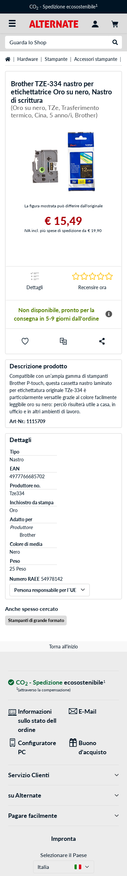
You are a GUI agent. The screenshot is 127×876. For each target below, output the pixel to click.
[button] (25, 341)
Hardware (27, 59)
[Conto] (95, 23)
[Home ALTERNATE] (53, 23)
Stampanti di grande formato (36, 620)
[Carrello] (115, 23)
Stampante (56, 59)
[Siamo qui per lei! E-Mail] (94, 711)
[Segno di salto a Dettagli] (35, 283)
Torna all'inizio (63, 646)
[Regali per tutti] (94, 747)
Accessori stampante (95, 59)
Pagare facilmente (63, 815)
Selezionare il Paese (63, 855)
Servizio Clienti (63, 775)
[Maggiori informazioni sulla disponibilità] (109, 314)
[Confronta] (63, 341)
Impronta (63, 838)
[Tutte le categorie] (12, 23)
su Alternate (63, 795)
